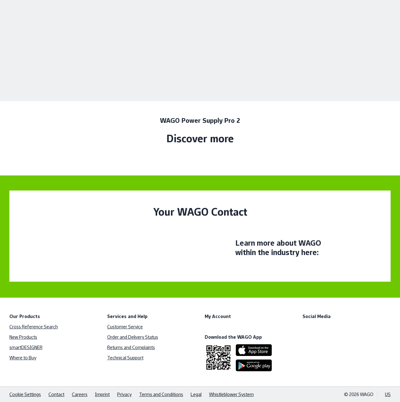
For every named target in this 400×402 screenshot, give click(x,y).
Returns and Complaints (131, 347)
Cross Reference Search (33, 326)
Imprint (102, 394)
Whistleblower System (231, 394)
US (388, 394)
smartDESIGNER (25, 347)
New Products (23, 337)
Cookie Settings (25, 394)
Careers (80, 394)
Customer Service (125, 326)
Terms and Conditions (161, 394)
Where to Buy (22, 357)
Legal (196, 394)
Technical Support (125, 357)
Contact (56, 394)
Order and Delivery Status (132, 337)
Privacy (124, 394)
